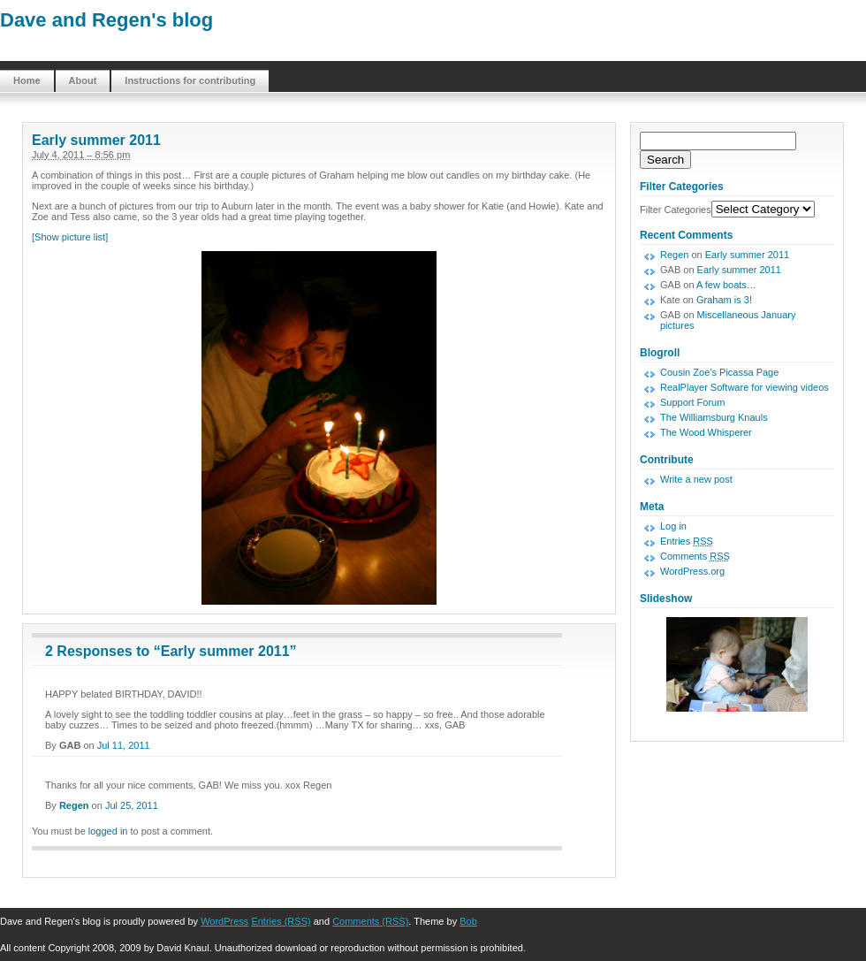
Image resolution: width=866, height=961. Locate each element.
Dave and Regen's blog (106, 20)
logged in (108, 831)
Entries (686, 541)
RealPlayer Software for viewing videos (744, 387)
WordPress (224, 921)
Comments (695, 556)
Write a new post (696, 479)
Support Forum (692, 402)
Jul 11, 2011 (123, 745)
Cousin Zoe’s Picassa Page (719, 372)
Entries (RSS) (280, 921)
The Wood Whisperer (706, 432)
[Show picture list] (70, 237)
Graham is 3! (724, 299)
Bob (468, 921)
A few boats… (726, 284)
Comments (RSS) (370, 921)
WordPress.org (692, 571)
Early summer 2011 (96, 140)
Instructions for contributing (190, 80)
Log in (673, 526)
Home (27, 80)
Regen (74, 805)
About (83, 80)
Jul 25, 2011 (131, 805)
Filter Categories (675, 209)
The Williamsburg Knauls (714, 417)
